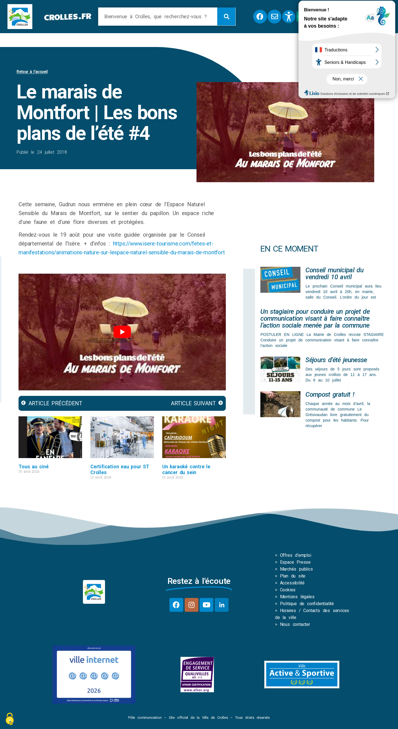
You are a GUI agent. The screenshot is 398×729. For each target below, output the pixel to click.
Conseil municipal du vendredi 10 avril (334, 273)
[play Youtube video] (122, 332)
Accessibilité (292, 583)
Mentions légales (297, 596)
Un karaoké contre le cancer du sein (186, 469)
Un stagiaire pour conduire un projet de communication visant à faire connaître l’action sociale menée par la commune (314, 318)
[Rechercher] (226, 16)
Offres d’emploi (295, 555)
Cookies (288, 589)
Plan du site (293, 576)
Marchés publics (296, 569)
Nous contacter (295, 624)
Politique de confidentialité (307, 603)
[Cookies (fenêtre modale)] (9, 719)
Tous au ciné (34, 466)
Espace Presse (295, 562)
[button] (366, 17)
